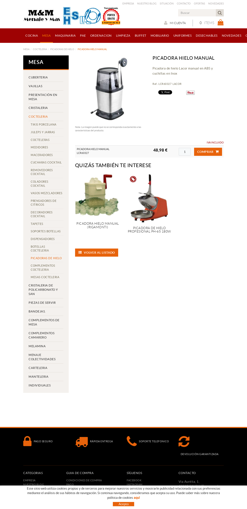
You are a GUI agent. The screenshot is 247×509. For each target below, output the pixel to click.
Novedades (216, 3)
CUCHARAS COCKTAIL (46, 162)
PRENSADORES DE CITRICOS (44, 203)
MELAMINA (37, 346)
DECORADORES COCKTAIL (42, 214)
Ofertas (199, 3)
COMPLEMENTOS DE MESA (44, 322)
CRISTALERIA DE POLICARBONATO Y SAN (43, 290)
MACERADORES (42, 155)
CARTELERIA (38, 368)
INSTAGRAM (134, 484)
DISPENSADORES (43, 239)
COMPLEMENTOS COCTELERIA (43, 267)
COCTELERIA (40, 49)
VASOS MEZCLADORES (46, 193)
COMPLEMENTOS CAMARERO (41, 335)
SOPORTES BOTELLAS (46, 231)
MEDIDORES (39, 147)
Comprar (208, 151)
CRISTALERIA (38, 108)
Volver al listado (96, 252)
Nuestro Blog (147, 3)
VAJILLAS (35, 86)
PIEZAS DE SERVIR (42, 302)
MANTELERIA (38, 376)
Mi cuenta (175, 23)
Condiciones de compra (84, 480)
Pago (70, 484)
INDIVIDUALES (40, 385)
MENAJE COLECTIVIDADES (42, 357)
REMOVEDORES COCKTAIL (42, 172)
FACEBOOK (134, 480)
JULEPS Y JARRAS (43, 132)
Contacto (184, 3)
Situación (167, 3)
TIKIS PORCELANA (44, 124)
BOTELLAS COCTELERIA (40, 248)
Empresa (128, 3)
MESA (26, 49)
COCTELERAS (40, 140)
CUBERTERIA (38, 77)
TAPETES (37, 224)
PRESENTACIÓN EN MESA (43, 97)
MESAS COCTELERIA (45, 277)
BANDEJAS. (37, 311)
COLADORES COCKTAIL (39, 183)
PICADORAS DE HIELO (62, 49)
